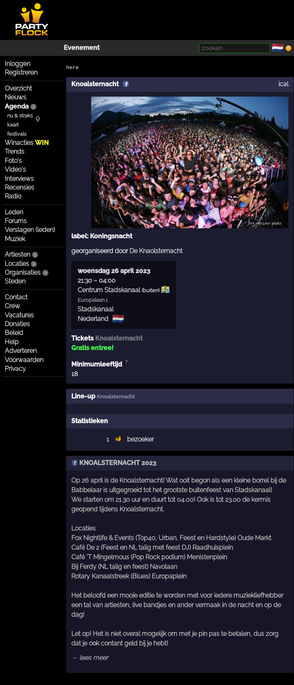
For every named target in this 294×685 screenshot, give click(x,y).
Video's (15, 169)
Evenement (82, 47)
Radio (13, 196)
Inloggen (17, 63)
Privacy (15, 368)
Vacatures (19, 315)
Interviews (19, 178)
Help (12, 342)
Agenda (17, 106)
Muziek (15, 239)
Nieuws (15, 97)
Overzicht (18, 88)
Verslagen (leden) (30, 230)
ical (283, 84)
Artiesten (17, 254)
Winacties (27, 143)
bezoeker (140, 439)
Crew (12, 306)
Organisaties (23, 272)
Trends (14, 151)
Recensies (19, 187)
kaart (13, 125)
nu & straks (20, 116)
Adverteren (21, 350)
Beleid (14, 333)
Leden (14, 212)
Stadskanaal (96, 309)
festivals (16, 134)
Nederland (93, 319)
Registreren (21, 72)
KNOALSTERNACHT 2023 (113, 463)
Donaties (17, 324)
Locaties (17, 263)
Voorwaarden (24, 360)
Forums (16, 221)
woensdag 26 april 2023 (114, 271)
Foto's (13, 160)
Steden (15, 281)
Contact (16, 297)
